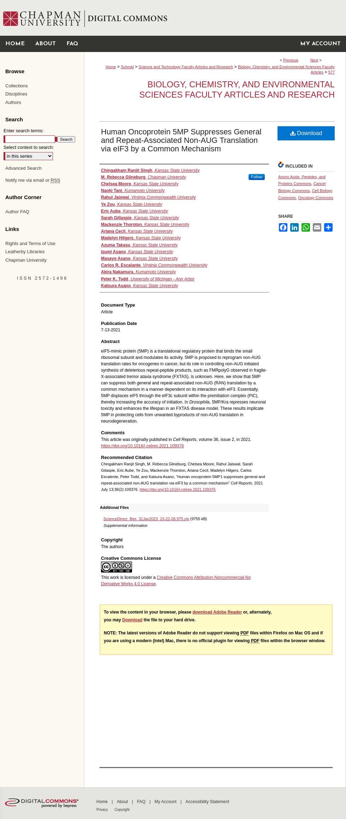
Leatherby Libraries (24, 251)
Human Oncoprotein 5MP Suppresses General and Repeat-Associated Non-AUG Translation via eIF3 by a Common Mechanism (181, 140)
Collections (16, 85)
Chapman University (26, 260)
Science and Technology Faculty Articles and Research (186, 67)
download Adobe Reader (217, 612)
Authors (13, 102)
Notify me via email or (32, 180)
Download (306, 133)
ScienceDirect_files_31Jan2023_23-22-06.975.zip (146, 519)
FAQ (142, 801)
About (123, 801)
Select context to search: (29, 147)
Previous (290, 60)
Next (314, 60)
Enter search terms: (23, 130)
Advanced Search (23, 168)
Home (111, 67)
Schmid (127, 67)
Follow (256, 177)
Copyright (122, 810)
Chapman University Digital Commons (215, 18)
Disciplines (16, 94)
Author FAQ (17, 211)
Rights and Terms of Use (30, 243)
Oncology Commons (315, 198)
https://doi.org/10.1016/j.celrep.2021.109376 (142, 445)
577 (331, 72)
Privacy (102, 810)
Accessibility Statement (207, 801)
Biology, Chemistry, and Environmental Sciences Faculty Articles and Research (237, 89)
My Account (166, 801)
